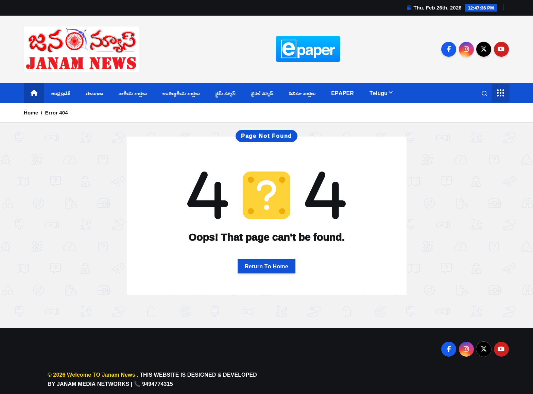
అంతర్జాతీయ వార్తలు (181, 93)
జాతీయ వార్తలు (133, 93)
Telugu (378, 93)
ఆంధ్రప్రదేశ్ (60, 93)
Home (31, 113)
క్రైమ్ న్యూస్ (226, 93)
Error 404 (56, 113)
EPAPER (342, 93)
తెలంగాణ (94, 93)
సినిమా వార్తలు (302, 93)
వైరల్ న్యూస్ (262, 93)
